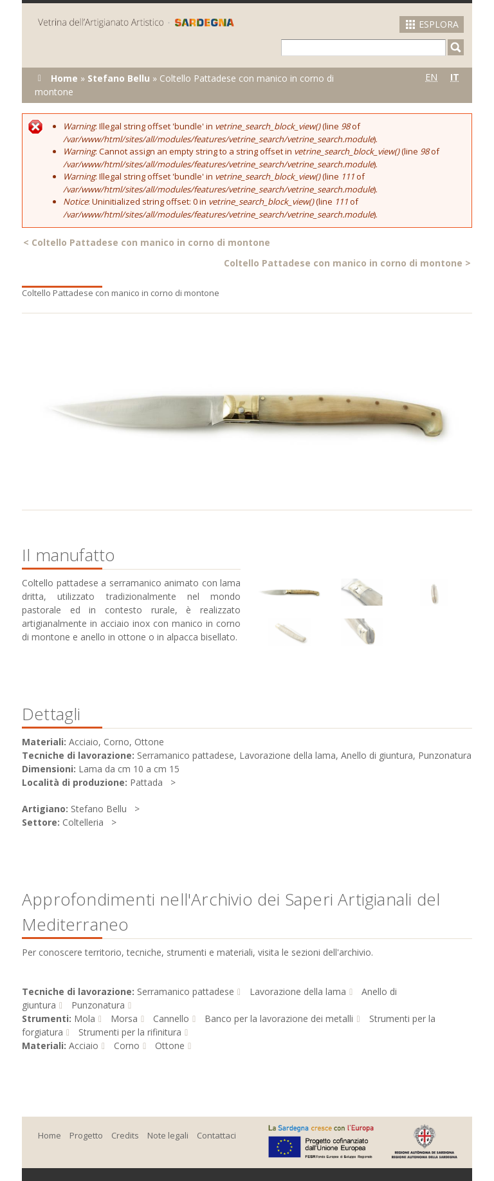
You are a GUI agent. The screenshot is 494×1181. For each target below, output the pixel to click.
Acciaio (83, 1045)
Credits (125, 1135)
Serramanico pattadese (185, 991)
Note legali (167, 1135)
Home (64, 78)
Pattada (146, 782)
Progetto (86, 1135)
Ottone (170, 1045)
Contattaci (216, 1135)
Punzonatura (98, 1005)
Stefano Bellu (118, 78)
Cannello (171, 1018)
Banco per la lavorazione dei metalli (279, 1018)
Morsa (124, 1018)
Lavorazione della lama (298, 991)
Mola (84, 1018)
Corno (127, 1045)
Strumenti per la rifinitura (129, 1032)
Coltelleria (83, 822)
